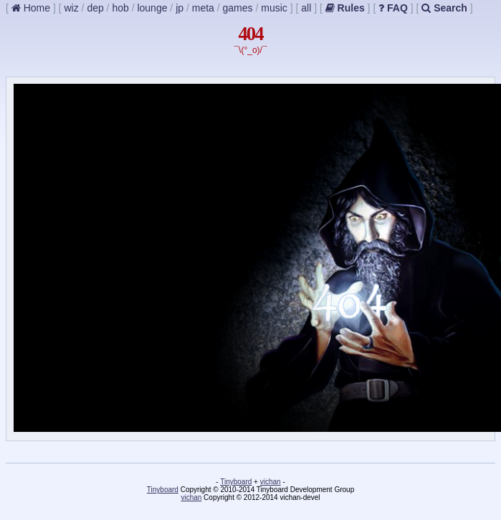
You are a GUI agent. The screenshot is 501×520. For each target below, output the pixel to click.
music (274, 8)
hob (120, 8)
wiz (71, 8)
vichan (270, 482)
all (306, 8)
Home (30, 8)
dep (95, 8)
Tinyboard (236, 482)
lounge (152, 8)
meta (203, 8)
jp (179, 8)
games (238, 8)
